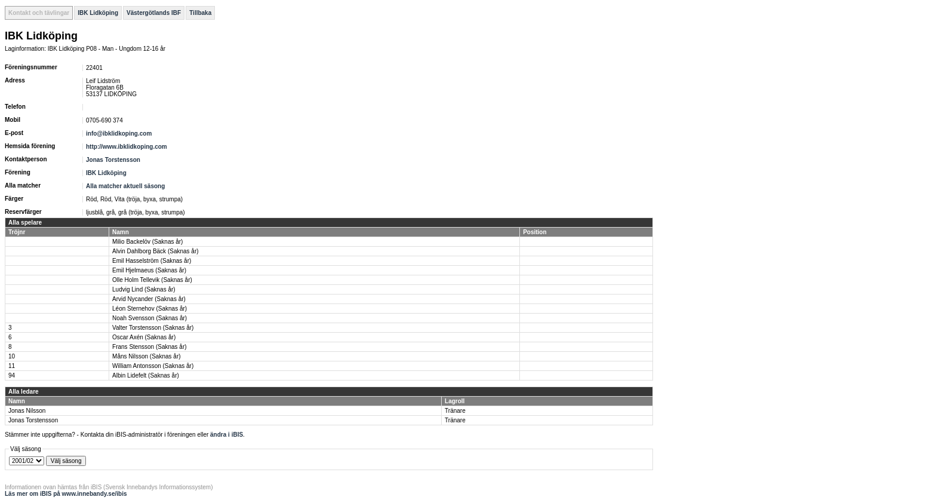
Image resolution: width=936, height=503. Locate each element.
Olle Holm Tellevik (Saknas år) (152, 280)
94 (11, 375)
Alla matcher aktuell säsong (125, 186)
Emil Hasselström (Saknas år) (151, 260)
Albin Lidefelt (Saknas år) (145, 375)
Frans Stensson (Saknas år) (149, 346)
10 (11, 356)
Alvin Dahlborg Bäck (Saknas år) (155, 251)
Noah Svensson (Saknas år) (149, 318)
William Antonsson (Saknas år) (152, 366)
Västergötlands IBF (154, 13)
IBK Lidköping (98, 13)
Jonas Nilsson (26, 410)
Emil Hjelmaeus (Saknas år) (149, 270)
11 (11, 366)
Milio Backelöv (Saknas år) (147, 241)
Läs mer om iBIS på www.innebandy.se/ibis (66, 493)
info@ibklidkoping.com (119, 133)
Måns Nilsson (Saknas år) (146, 356)
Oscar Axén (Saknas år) (144, 337)
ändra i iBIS (226, 434)
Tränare (455, 410)
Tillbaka (200, 13)
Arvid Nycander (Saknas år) (149, 299)
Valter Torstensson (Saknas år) (152, 327)
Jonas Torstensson (113, 160)
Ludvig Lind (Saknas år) (144, 289)
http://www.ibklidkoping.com (126, 146)
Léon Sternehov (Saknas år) (149, 308)
